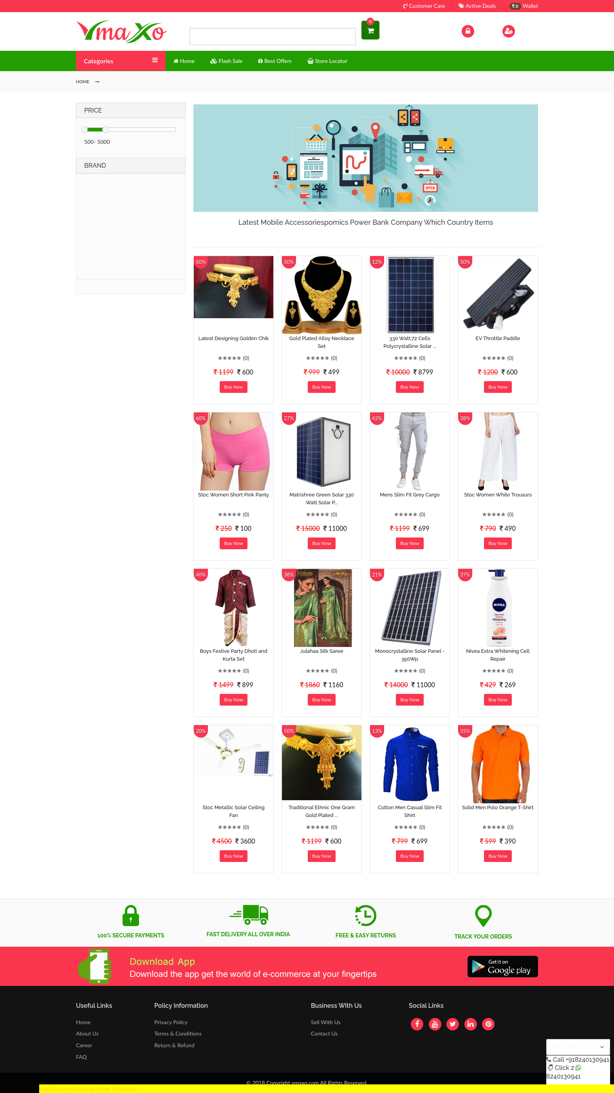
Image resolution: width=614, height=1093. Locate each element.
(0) (246, 358)
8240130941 (563, 1076)
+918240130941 (587, 1059)
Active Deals (477, 5)
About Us (87, 1033)
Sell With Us (325, 1022)
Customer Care (424, 5)
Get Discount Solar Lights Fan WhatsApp (88, 1088)
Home (83, 1022)
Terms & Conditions (178, 1033)
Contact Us (324, 1033)
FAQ (81, 1057)
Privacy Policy (171, 1022)
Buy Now (233, 387)
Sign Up (518, 30)
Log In (476, 30)
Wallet (523, 5)
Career (84, 1045)
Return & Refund (174, 1045)
